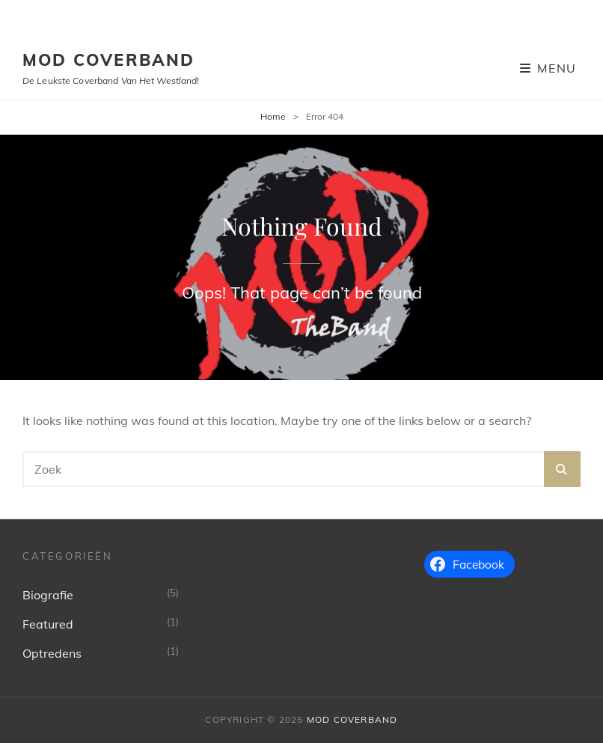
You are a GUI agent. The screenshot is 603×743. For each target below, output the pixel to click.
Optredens (52, 653)
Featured (47, 624)
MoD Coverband (108, 59)
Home (273, 116)
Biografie (47, 594)
